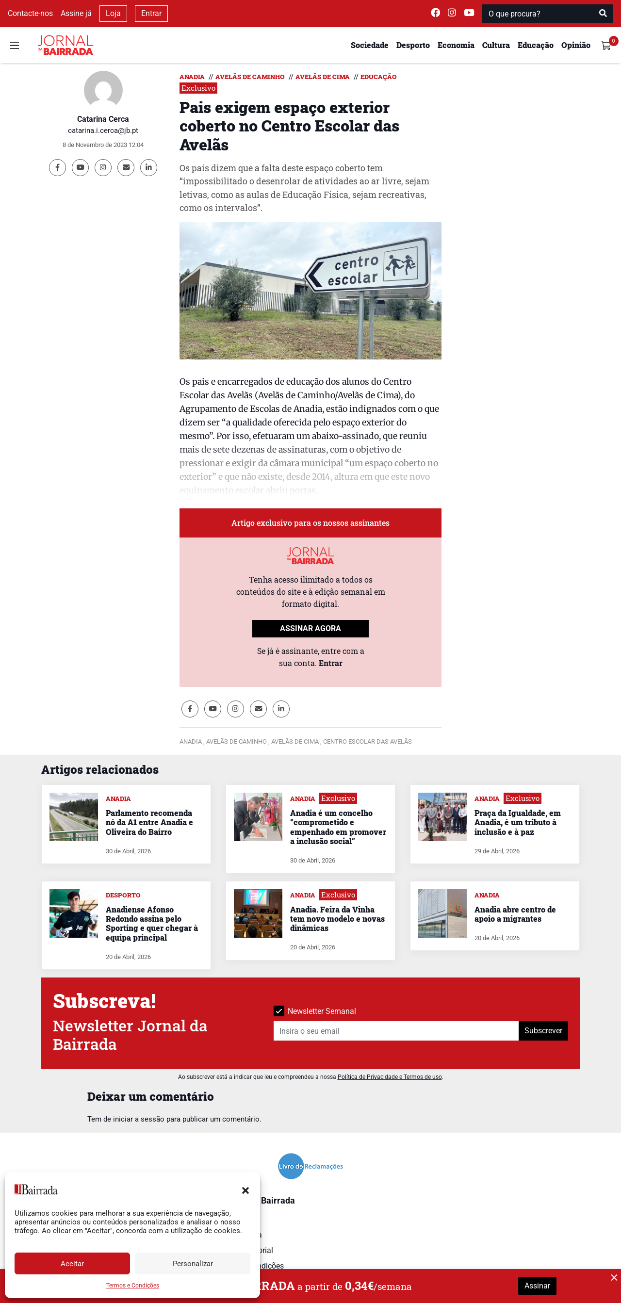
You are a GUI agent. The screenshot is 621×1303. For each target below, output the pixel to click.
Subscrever (543, 1030)
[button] (245, 1189)
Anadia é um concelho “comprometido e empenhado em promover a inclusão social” (338, 827)
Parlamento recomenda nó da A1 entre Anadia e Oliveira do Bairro (149, 822)
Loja (113, 13)
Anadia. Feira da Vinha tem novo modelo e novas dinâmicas (337, 918)
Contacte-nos (30, 13)
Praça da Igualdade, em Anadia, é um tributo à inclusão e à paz (517, 822)
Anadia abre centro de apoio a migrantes (515, 914)
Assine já (76, 13)
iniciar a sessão (138, 1119)
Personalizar (193, 1263)
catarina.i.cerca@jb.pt (103, 130)
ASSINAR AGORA (310, 628)
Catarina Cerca (103, 119)
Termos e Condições (132, 1285)
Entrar (151, 13)
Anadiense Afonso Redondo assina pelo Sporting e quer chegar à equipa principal (152, 923)
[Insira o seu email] (396, 1031)
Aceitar (72, 1263)
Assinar (537, 1285)
